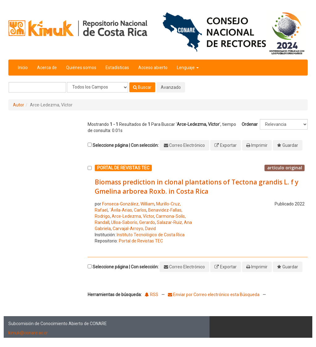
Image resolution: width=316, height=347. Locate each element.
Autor (18, 104)
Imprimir (259, 145)
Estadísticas (117, 67)
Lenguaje (188, 67)
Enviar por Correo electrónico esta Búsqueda (214, 294)
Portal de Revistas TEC (141, 240)
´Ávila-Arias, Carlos (128, 210)
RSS (151, 294)
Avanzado (171, 87)
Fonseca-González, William (128, 203)
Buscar (142, 87)
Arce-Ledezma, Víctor (133, 216)
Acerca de (47, 67)
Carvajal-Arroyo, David (134, 228)
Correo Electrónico (187, 145)
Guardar (290, 145)
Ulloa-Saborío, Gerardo (133, 222)
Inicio (23, 67)
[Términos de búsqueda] (37, 87)
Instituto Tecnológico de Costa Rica (151, 234)
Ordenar (250, 124)
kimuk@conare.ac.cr (28, 332)
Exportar (228, 145)
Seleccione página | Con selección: (126, 145)
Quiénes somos (81, 67)
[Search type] (97, 87)
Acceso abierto (153, 67)
